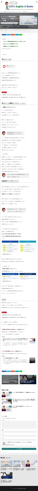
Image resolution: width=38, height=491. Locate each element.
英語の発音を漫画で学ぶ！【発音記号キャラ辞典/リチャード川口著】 (18, 469)
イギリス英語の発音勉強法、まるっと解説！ (11, 358)
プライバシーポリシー (18, 11)
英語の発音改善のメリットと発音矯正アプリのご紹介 (6, 469)
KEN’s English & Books (22, 488)
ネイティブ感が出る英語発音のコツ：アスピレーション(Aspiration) (22, 407)
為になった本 (10, 11)
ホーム (2, 11)
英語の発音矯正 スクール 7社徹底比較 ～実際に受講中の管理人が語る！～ (6, 481)
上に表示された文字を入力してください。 (8, 444)
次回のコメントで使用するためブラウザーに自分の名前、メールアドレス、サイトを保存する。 (17, 442)
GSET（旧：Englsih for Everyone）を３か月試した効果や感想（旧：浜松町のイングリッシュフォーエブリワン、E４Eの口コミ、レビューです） (15, 340)
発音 (36, 16)
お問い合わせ (25, 11)
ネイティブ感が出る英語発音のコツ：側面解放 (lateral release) (23, 392)
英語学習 (5, 11)
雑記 (13, 11)
